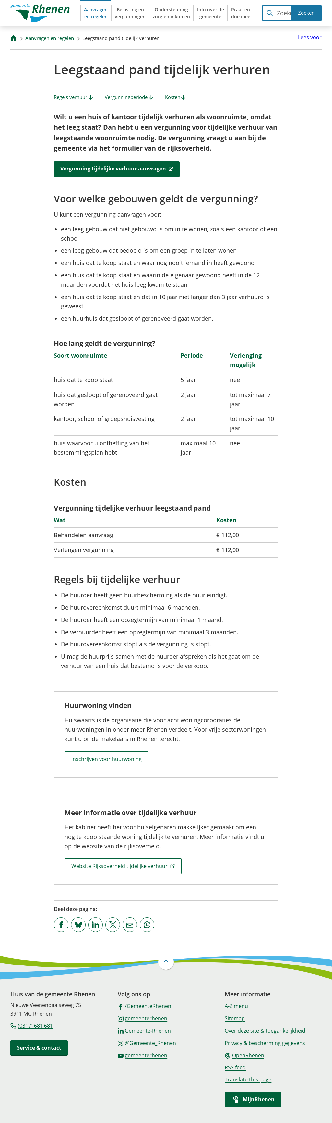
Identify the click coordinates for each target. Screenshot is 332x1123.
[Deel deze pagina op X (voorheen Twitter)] (112, 924)
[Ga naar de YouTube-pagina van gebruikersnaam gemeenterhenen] (143, 1055)
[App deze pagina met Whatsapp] (147, 924)
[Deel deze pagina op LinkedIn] (95, 924)
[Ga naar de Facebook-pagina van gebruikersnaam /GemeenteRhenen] (145, 1006)
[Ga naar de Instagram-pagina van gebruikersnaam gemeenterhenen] (143, 1018)
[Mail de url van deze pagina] (130, 924)
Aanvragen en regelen (49, 38)
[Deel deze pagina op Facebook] (61, 924)
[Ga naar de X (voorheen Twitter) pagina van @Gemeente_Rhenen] (147, 1043)
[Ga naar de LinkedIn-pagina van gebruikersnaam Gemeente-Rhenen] (144, 1030)
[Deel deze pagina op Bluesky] (78, 924)
